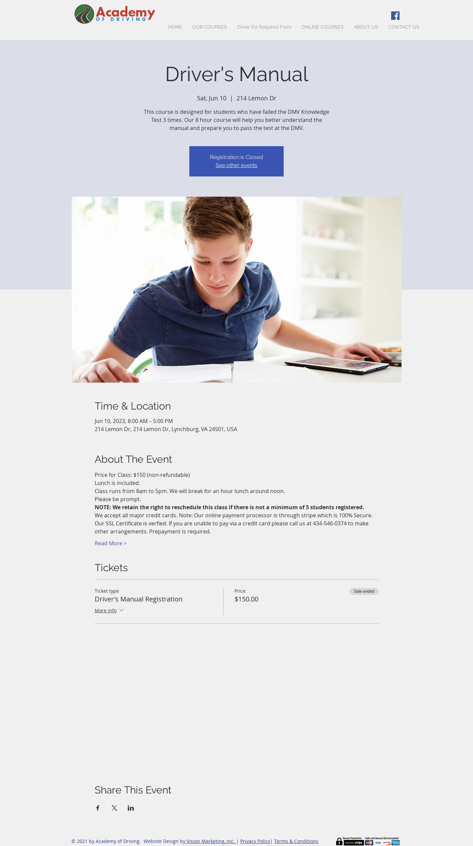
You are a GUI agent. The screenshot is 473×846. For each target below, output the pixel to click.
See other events (236, 165)
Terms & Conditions (296, 841)
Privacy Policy (255, 841)
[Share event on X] (114, 808)
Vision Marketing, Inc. (210, 841)
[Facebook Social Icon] (395, 15)
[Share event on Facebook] (98, 808)
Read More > (111, 543)
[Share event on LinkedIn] (131, 808)
